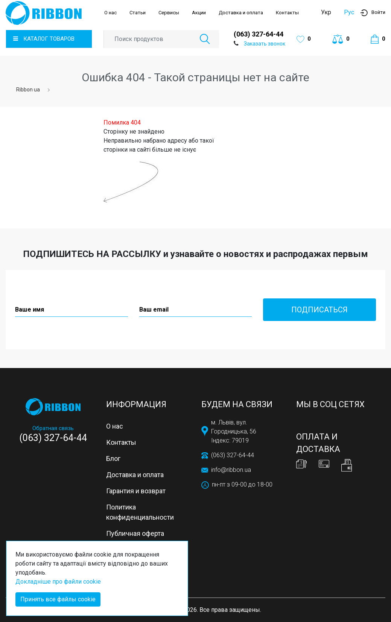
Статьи (137, 12)
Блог (113, 458)
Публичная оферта (135, 533)
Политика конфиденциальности (140, 512)
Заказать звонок (264, 44)
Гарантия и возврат (136, 491)
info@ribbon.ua (231, 469)
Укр (326, 12)
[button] (373, 12)
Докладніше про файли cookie (58, 581)
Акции (199, 12)
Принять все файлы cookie (58, 599)
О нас (110, 12)
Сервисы (168, 12)
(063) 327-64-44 (258, 34)
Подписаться (319, 309)
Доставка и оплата (241, 12)
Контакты (287, 12)
